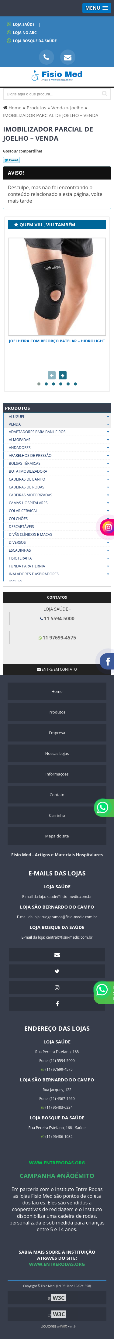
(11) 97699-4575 (57, 1069)
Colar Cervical (60, 511)
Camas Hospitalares (60, 503)
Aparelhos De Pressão (60, 456)
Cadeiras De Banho (60, 479)
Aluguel (60, 416)
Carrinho (57, 815)
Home (57, 691)
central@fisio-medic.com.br (69, 937)
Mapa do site (57, 836)
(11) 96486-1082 (57, 1136)
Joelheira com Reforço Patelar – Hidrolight (57, 341)
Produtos (17, 408)
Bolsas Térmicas (60, 463)
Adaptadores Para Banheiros (60, 432)
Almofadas (60, 440)
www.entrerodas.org (57, 1162)
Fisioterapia (60, 558)
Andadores (60, 448)
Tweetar (11, 160)
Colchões (60, 519)
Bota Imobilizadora (60, 471)
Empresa (57, 732)
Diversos (60, 542)
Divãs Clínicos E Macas (60, 535)
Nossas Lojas (57, 753)
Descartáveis (60, 527)
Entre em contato (57, 669)
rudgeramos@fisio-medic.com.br (69, 916)
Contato (57, 794)
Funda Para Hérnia (60, 566)
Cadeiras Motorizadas (60, 495)
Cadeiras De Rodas (60, 487)
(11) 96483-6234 (57, 1107)
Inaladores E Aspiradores (60, 574)
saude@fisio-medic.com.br (69, 896)
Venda (60, 424)
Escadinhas (60, 550)
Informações (57, 774)
